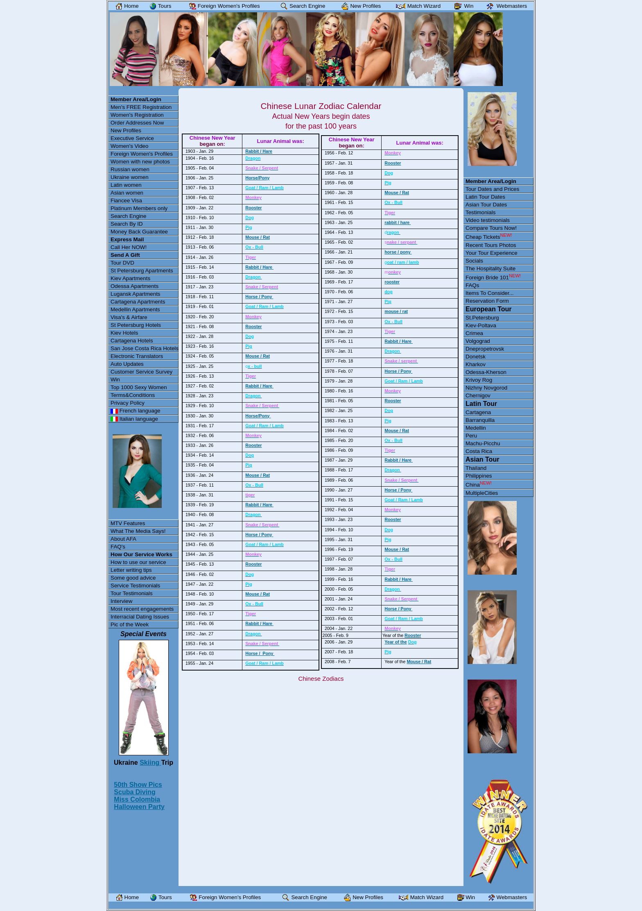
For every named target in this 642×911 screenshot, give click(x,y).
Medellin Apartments (135, 309)
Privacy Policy (128, 403)
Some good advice (133, 578)
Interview (121, 601)
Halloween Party (139, 806)
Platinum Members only (139, 208)
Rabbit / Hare (258, 151)
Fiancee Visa (126, 200)
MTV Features (128, 523)
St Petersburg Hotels (136, 325)
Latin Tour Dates (485, 197)
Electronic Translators (137, 356)
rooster (392, 281)
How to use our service (138, 562)
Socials (474, 261)
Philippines (479, 476)
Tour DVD (122, 263)
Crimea (474, 333)
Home (125, 6)
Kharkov (476, 364)
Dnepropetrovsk (485, 349)
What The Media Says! (138, 531)
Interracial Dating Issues (140, 617)
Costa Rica (479, 451)
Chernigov (478, 395)
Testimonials (480, 212)
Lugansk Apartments (135, 294)
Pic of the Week (130, 624)
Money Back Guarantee (139, 232)
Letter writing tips (131, 570)
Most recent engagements (142, 609)
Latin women (126, 185)
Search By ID (127, 224)
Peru (471, 436)
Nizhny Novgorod (486, 388)
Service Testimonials (135, 585)
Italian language (134, 419)
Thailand (476, 468)
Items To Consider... (490, 293)
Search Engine (128, 216)
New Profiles (126, 130)
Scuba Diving (134, 792)
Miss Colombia (137, 799)
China (479, 484)
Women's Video (129, 146)
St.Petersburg (482, 318)
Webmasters (505, 6)
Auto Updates (127, 364)
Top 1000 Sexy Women (139, 387)
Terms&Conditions (133, 395)
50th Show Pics (138, 784)
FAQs (472, 285)
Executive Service (132, 138)
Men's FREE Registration (141, 107)
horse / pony (397, 251)
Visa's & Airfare (129, 317)
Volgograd (478, 341)
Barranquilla (480, 420)
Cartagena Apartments (138, 302)
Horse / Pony (259, 296)
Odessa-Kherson (486, 372)
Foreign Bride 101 (493, 277)
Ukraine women (130, 177)
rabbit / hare (397, 222)
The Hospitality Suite (490, 268)
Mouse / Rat (257, 237)
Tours (158, 6)
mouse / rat (396, 311)
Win (115, 379)
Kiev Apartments (130, 278)
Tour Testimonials (132, 593)
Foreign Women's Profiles (142, 154)
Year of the (395, 641)
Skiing (150, 762)
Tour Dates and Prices (492, 189)
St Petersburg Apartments (142, 270)
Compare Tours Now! (491, 228)
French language (135, 411)
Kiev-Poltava (481, 325)
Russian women (130, 169)
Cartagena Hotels (132, 341)
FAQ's (118, 547)
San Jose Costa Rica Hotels (145, 348)
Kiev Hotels (124, 333)
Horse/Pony (257, 177)
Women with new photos (140, 162)
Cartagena (478, 412)
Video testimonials (488, 220)
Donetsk (476, 357)
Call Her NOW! (129, 247)
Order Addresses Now (137, 123)
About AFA (123, 539)
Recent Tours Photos (491, 245)
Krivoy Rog (479, 380)
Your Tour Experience (492, 253)
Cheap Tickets (489, 236)
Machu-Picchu (483, 443)
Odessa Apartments (134, 286)
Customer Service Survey (141, 372)
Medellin (476, 428)
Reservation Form (487, 301)
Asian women (127, 193)
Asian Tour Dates (486, 205)
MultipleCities (482, 493)
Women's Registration (137, 115)
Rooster (253, 207)
